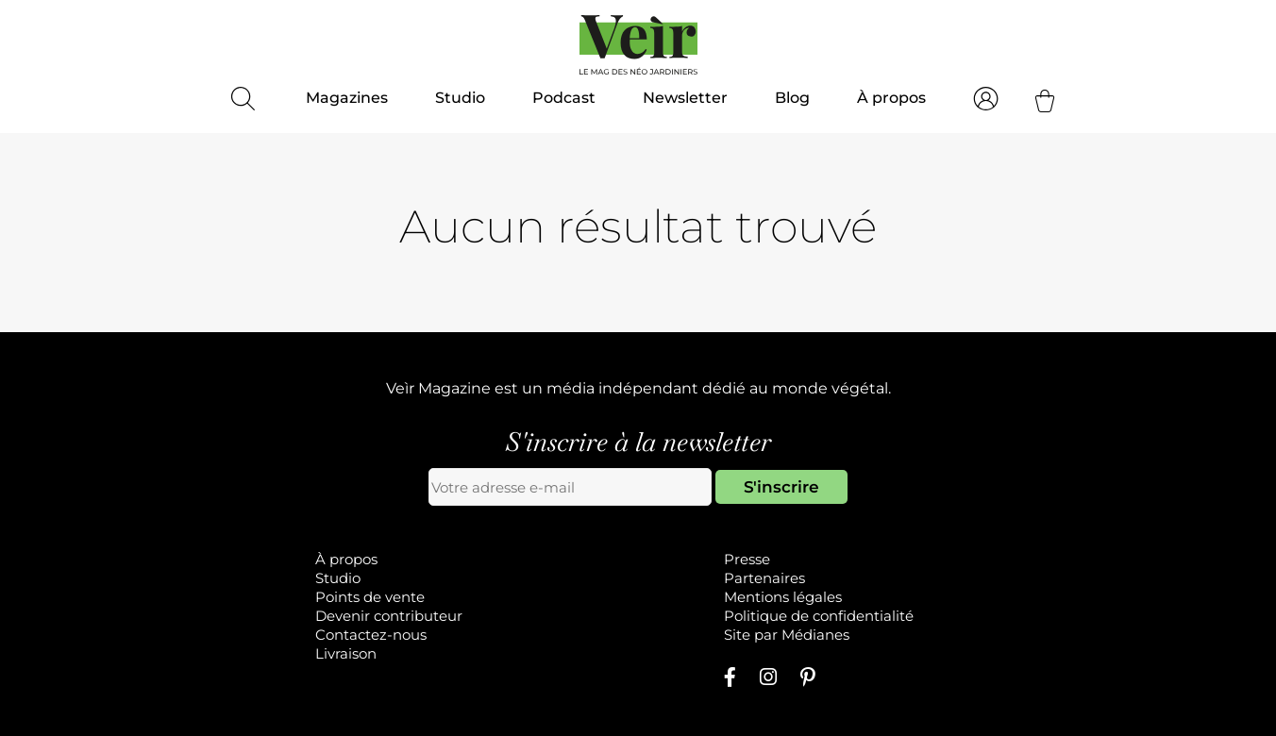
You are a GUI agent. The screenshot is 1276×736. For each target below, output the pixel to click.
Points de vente (370, 597)
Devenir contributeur (388, 616)
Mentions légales (783, 597)
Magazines (347, 98)
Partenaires (764, 578)
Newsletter (685, 98)
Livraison (346, 653)
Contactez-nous (371, 635)
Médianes (815, 635)
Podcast (564, 98)
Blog (792, 98)
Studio (460, 98)
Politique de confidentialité (819, 616)
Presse (747, 559)
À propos (891, 98)
